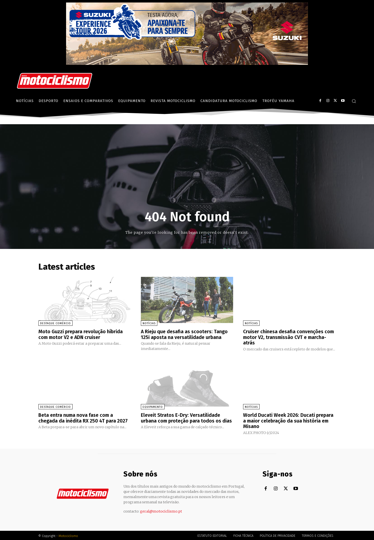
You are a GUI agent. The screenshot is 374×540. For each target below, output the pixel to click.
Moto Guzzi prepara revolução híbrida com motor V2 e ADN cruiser (81, 334)
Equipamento (153, 406)
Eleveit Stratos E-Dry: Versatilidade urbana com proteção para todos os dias (182, 420)
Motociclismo (68, 535)
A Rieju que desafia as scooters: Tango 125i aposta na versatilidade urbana (185, 334)
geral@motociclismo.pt (161, 510)
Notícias (149, 323)
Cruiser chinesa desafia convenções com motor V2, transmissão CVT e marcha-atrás (284, 336)
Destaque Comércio (55, 323)
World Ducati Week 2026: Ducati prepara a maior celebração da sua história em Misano (289, 420)
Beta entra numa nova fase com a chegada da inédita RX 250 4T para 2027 (83, 417)
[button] (354, 101)
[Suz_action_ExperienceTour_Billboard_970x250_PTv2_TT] (187, 63)
